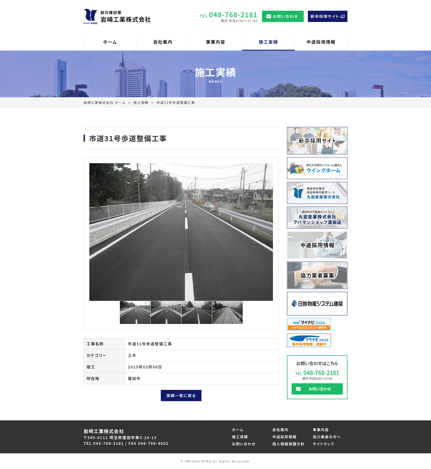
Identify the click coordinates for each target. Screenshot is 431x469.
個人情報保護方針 (288, 443)
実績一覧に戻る (181, 395)
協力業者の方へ (327, 436)
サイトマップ (323, 443)
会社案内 (280, 429)
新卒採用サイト (325, 16)
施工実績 (141, 102)
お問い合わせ (285, 16)
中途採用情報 (284, 436)
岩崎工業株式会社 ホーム (105, 102)
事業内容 (321, 429)
